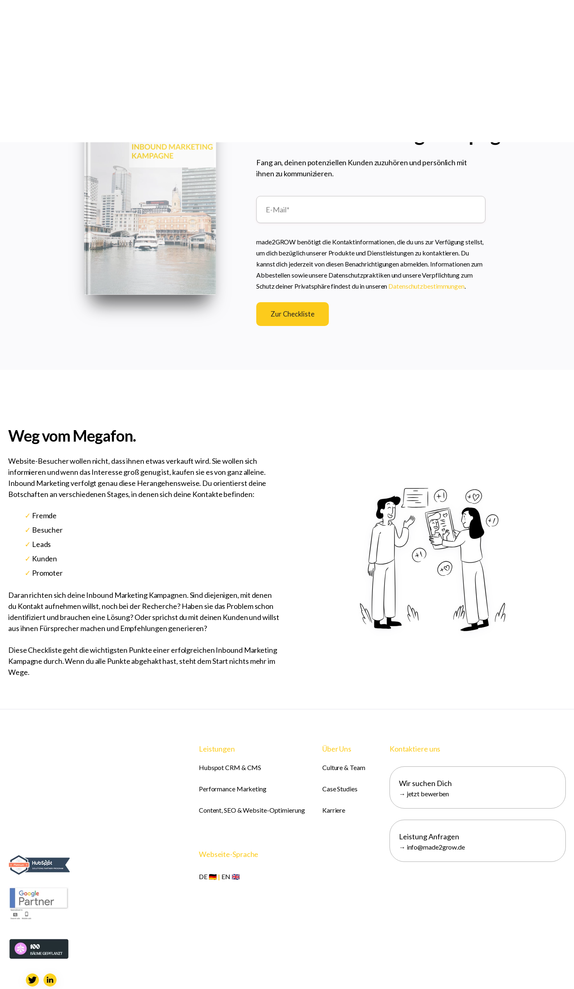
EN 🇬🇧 (230, 876)
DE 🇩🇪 (208, 876)
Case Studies (340, 789)
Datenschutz (295, 972)
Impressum (258, 972)
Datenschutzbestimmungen (426, 285)
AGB (324, 972)
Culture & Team (343, 767)
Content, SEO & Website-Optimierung (252, 810)
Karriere (333, 810)
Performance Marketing (232, 789)
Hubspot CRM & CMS (230, 767)
